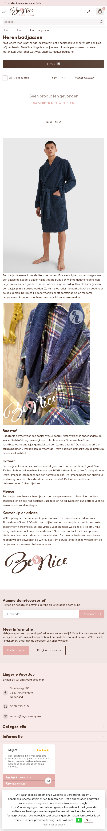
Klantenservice (16, 650)
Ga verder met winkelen (53, 103)
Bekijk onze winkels (49, 650)
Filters (53, 64)
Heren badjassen (39, 30)
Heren (19, 30)
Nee (88, 820)
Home (6, 30)
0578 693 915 (19, 706)
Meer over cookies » (54, 824)
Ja (79, 820)
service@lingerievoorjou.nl (26, 716)
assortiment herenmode (17, 527)
